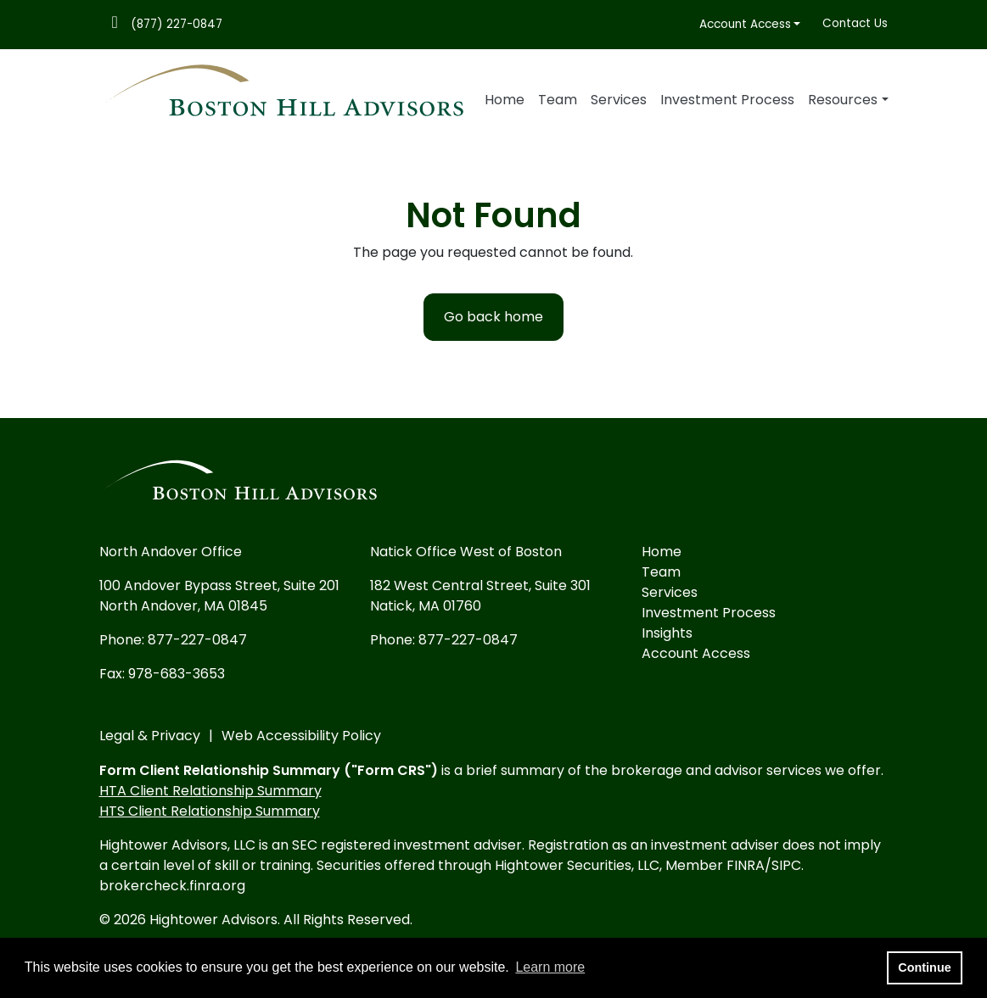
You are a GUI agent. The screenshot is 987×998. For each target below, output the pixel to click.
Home (504, 99)
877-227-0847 (197, 640)
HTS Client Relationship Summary (209, 811)
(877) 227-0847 (176, 24)
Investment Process (727, 99)
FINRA (745, 865)
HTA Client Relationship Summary (210, 790)
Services (619, 99)
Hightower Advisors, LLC (177, 845)
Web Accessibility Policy (301, 735)
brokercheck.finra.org (172, 885)
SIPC (786, 865)
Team (557, 99)
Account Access (745, 24)
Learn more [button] (550, 967)
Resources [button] (843, 99)
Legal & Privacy (149, 735)
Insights (667, 633)
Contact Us (855, 23)
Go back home (493, 316)
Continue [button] (924, 967)
